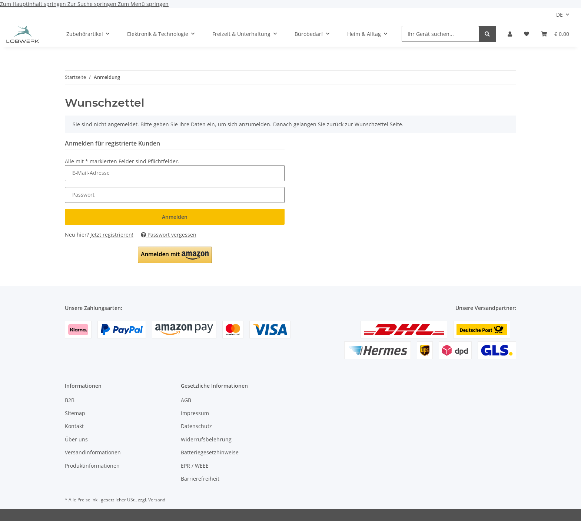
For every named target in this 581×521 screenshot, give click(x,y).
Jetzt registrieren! (111, 234)
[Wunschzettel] (526, 34)
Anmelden (174, 216)
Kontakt (74, 426)
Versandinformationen (93, 452)
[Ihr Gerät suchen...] (440, 34)
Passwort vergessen (168, 234)
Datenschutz (196, 426)
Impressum (195, 413)
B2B (69, 400)
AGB (186, 400)
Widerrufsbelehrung (206, 439)
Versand (156, 500)
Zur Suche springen (92, 3)
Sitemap (75, 413)
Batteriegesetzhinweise (210, 452)
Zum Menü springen (143, 3)
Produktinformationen (92, 465)
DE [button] (559, 14)
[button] (510, 34)
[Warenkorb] (555, 34)
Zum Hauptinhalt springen (33, 3)
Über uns (76, 439)
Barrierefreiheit (200, 478)
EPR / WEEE (195, 465)
